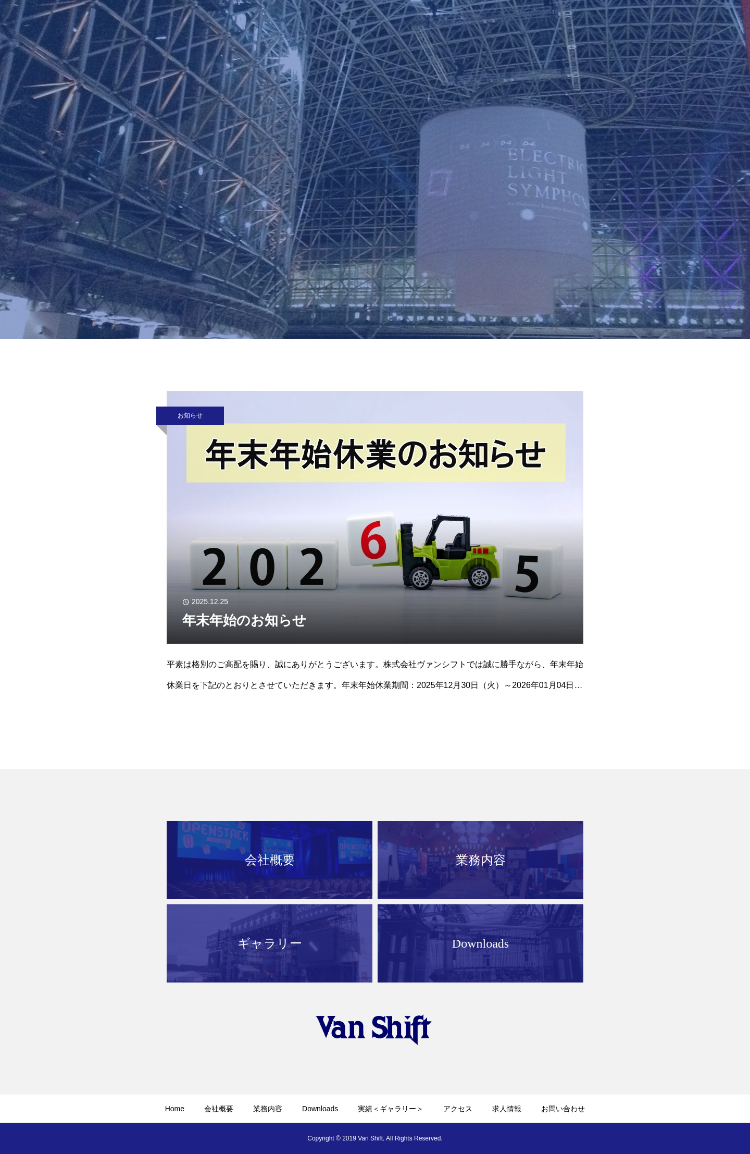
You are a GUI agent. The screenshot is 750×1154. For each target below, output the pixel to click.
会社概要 (218, 1108)
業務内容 (267, 1108)
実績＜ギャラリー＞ (390, 1108)
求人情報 (506, 1108)
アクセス (457, 1108)
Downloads (320, 1108)
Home (174, 1108)
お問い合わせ (563, 1108)
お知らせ (190, 415)
